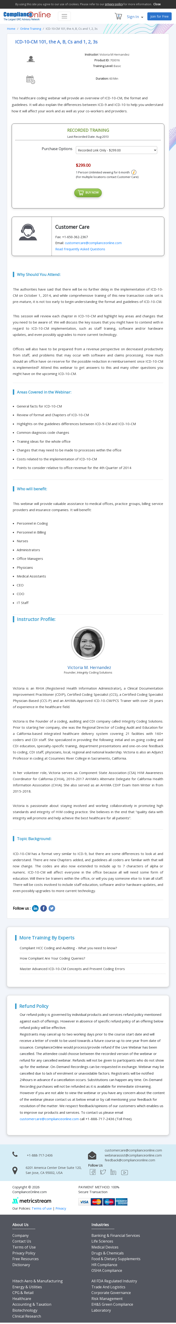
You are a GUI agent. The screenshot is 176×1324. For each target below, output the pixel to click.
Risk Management (107, 1299)
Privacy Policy (23, 1254)
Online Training (30, 29)
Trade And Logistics (108, 1288)
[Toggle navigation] (64, 16)
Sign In (135, 16)
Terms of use (42, 1210)
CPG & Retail (22, 1294)
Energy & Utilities (27, 1288)
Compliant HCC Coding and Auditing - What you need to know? (68, 949)
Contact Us (21, 1242)
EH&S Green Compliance (112, 1305)
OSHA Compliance (106, 1271)
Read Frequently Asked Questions (80, 250)
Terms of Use (24, 1248)
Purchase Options (57, 148)
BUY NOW (88, 193)
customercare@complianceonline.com (93, 244)
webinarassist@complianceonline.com (133, 1156)
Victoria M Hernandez (114, 54)
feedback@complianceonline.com (130, 1161)
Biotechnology (24, 1311)
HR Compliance (104, 1265)
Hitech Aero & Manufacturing (37, 1282)
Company (20, 1236)
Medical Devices (104, 1248)
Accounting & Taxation (31, 1305)
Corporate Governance (111, 1294)
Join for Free (159, 16)
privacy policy (114, 4)
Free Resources (25, 1260)
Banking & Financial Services (115, 1236)
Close (157, 4)
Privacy (60, 1210)
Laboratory (101, 1311)
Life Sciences (102, 1242)
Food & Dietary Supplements (115, 1260)
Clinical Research (26, 1317)
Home (11, 29)
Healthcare (21, 1299)
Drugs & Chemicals (107, 1254)
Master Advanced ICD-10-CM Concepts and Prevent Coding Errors (72, 970)
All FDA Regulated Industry (114, 1282)
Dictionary (21, 1265)
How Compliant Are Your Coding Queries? (52, 959)
